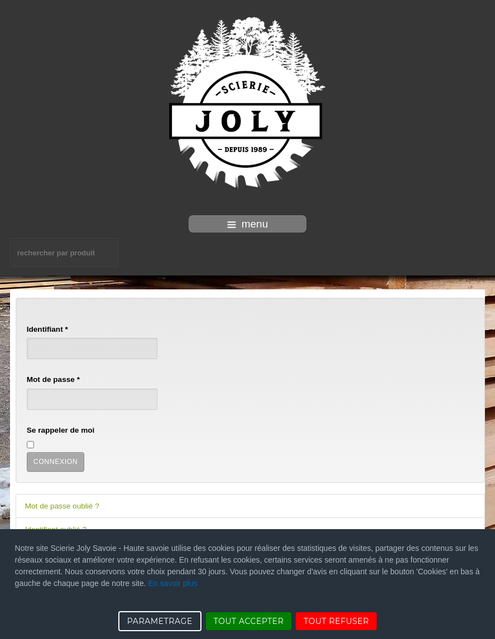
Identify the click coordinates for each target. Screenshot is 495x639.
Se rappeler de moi (61, 430)
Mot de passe (53, 379)
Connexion (55, 462)
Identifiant (47, 329)
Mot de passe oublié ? (62, 506)
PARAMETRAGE (160, 621)
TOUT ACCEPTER (249, 621)
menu (247, 224)
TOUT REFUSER (336, 621)
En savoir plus (173, 583)
